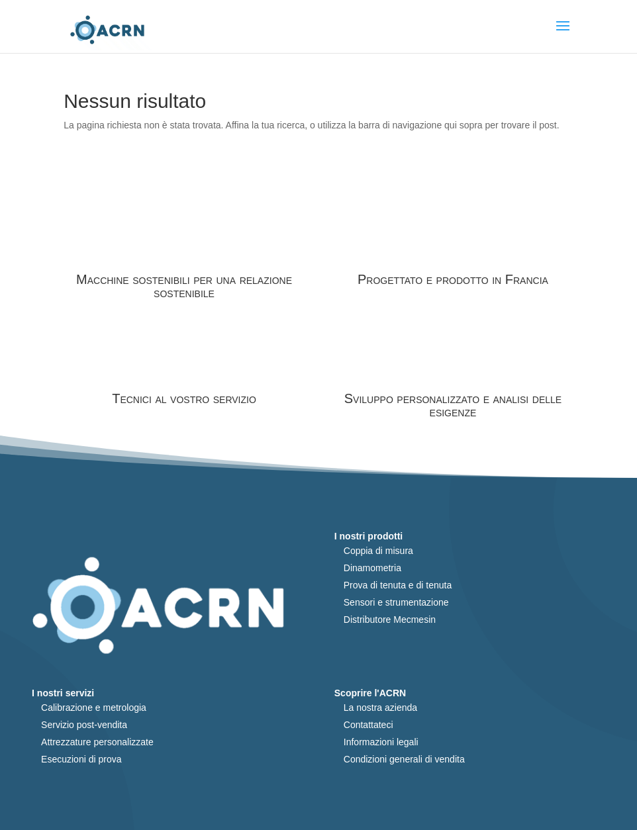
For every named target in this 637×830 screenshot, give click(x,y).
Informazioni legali (381, 742)
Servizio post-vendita (84, 724)
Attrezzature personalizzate (97, 742)
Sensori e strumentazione (396, 602)
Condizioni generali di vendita (404, 759)
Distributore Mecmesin (390, 619)
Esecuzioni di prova (81, 759)
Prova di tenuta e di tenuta (398, 585)
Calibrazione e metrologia (93, 707)
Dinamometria (372, 568)
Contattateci (368, 724)
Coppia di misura (378, 550)
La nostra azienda (380, 707)
